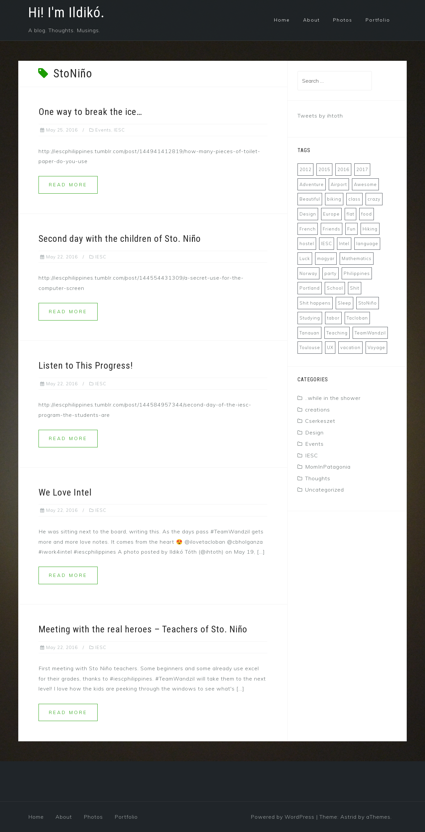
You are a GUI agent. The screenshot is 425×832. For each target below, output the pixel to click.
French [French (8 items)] (307, 228)
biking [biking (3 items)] (334, 199)
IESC (119, 130)
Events (103, 130)
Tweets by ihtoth (320, 115)
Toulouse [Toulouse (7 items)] (309, 347)
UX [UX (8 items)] (330, 347)
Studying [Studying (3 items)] (309, 318)
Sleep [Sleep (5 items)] (344, 303)
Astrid (348, 816)
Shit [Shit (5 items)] (354, 288)
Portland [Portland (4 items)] (309, 288)
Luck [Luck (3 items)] (304, 258)
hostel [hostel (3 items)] (306, 243)
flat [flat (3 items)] (350, 214)
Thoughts (317, 478)
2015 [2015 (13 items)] (324, 169)
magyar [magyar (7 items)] (326, 258)
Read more (68, 185)
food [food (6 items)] (366, 214)
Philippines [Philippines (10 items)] (357, 273)
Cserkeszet (320, 420)
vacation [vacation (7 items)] (350, 347)
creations (317, 409)
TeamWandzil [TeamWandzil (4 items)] (370, 332)
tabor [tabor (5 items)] (333, 318)
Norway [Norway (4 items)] (308, 273)
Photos (342, 20)
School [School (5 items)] (335, 288)
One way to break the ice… (90, 111)
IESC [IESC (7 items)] (326, 243)
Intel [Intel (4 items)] (344, 243)
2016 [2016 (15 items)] (343, 169)
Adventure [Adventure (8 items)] (311, 184)
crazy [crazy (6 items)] (374, 199)
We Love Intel (65, 492)
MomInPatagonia (328, 466)
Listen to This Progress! (86, 365)
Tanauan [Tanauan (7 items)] (309, 332)
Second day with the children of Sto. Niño (120, 238)
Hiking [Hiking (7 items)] (370, 228)
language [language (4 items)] (367, 243)
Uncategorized (324, 489)
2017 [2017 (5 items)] (362, 169)
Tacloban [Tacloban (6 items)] (357, 318)
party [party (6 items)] (330, 273)
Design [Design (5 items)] (307, 214)
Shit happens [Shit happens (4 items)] (315, 303)
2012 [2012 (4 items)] (305, 169)
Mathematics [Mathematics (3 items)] (357, 258)
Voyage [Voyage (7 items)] (376, 347)
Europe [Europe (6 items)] (331, 214)
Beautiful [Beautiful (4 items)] (309, 199)
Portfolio (378, 20)
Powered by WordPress (282, 816)
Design (314, 432)
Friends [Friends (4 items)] (331, 228)
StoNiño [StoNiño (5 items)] (367, 303)
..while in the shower (333, 398)
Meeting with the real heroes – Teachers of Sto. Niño (143, 629)
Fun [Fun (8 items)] (351, 228)
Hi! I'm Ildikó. (66, 12)
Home (282, 20)
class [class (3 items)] (354, 199)
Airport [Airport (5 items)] (339, 184)
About (311, 20)
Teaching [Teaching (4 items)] (337, 332)
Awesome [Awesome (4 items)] (365, 184)
